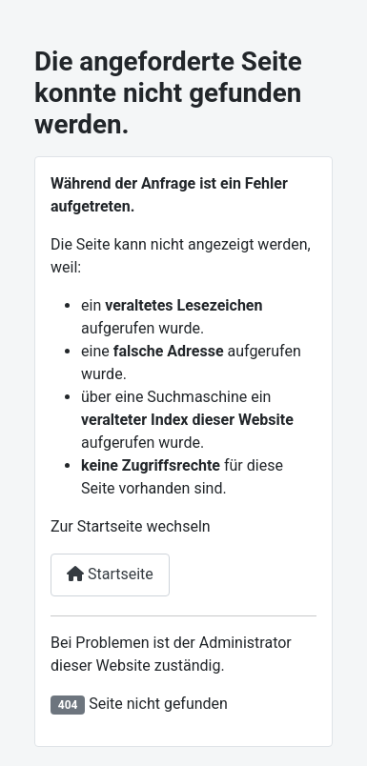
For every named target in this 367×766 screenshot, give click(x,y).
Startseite (110, 574)
